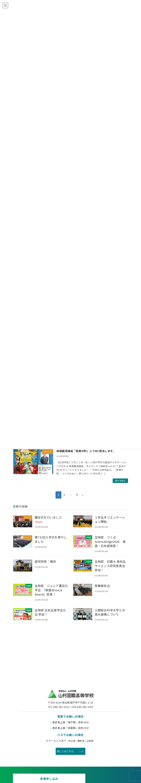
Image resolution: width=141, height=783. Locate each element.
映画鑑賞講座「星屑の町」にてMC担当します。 (85, 451)
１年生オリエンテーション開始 (110, 519)
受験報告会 (102, 585)
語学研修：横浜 (45, 561)
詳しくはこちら (65, 751)
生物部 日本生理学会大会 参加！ (50, 612)
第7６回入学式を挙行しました (51, 539)
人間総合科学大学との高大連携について (110, 612)
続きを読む (120, 480)
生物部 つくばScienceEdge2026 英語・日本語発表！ (110, 541)
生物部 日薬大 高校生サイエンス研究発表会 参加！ (112, 565)
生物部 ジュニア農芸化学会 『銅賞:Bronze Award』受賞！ (50, 589)
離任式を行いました (48, 519)
